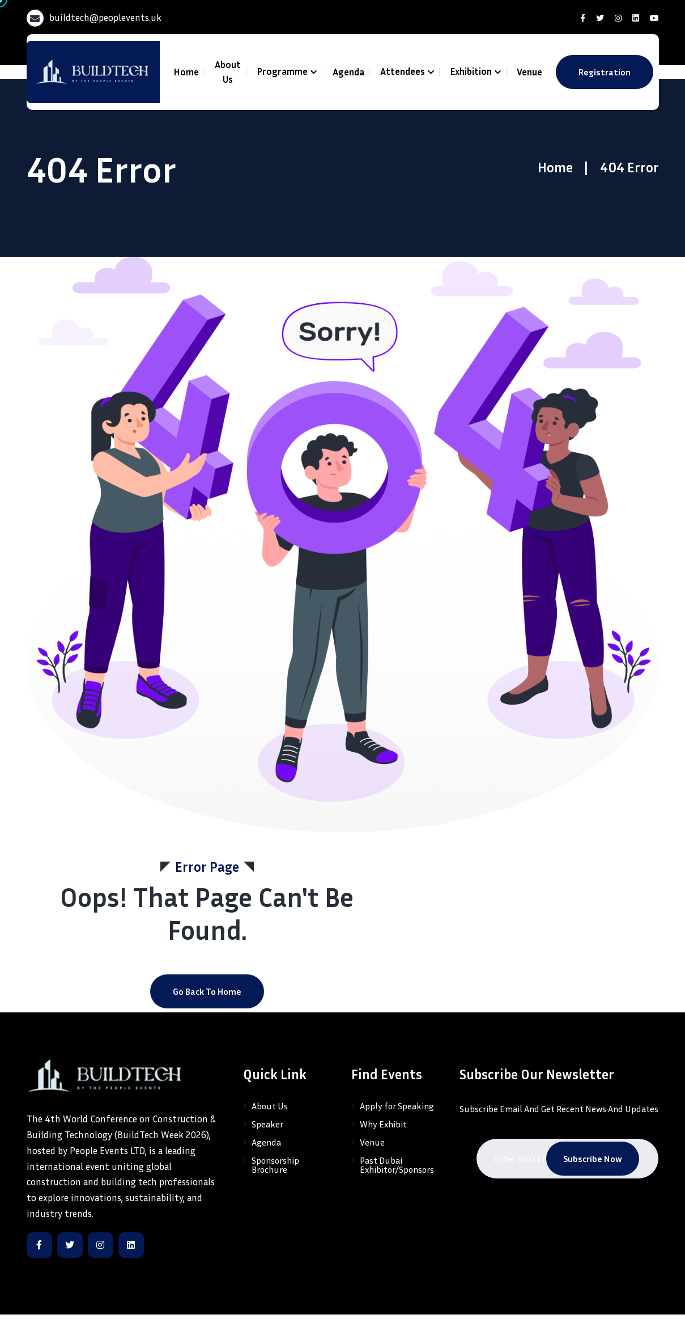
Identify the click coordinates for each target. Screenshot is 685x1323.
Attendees (402, 71)
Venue (529, 72)
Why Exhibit (383, 1124)
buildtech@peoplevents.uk (105, 17)
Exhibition (471, 71)
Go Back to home (207, 991)
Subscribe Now (592, 1158)
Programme (282, 71)
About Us (228, 71)
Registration (604, 72)
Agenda (348, 72)
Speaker (267, 1124)
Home (186, 72)
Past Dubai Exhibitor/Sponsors (397, 1165)
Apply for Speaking (397, 1105)
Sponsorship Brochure (275, 1165)
